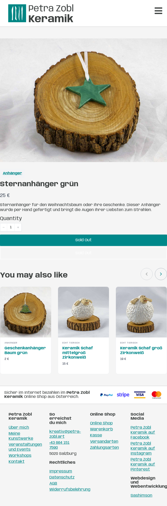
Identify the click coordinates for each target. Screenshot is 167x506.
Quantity (11, 218)
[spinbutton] (11, 227)
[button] (3, 227)
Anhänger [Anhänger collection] (12, 173)
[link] (161, 274)
